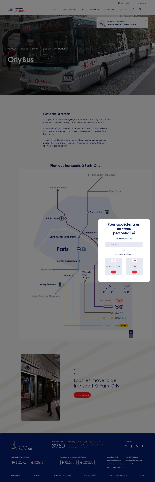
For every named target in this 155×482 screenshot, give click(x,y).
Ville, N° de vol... (113, 244)
